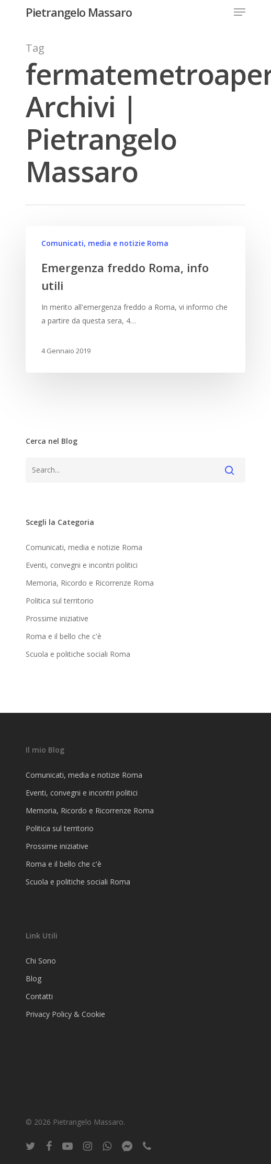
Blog (33, 978)
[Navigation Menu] (239, 12)
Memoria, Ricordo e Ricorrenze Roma (90, 583)
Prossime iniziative (57, 618)
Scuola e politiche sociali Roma (78, 654)
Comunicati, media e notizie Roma (104, 243)
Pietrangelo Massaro (79, 12)
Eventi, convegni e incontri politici (82, 565)
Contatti (39, 996)
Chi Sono (41, 961)
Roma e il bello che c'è (63, 636)
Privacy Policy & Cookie (65, 1014)
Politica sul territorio (60, 601)
